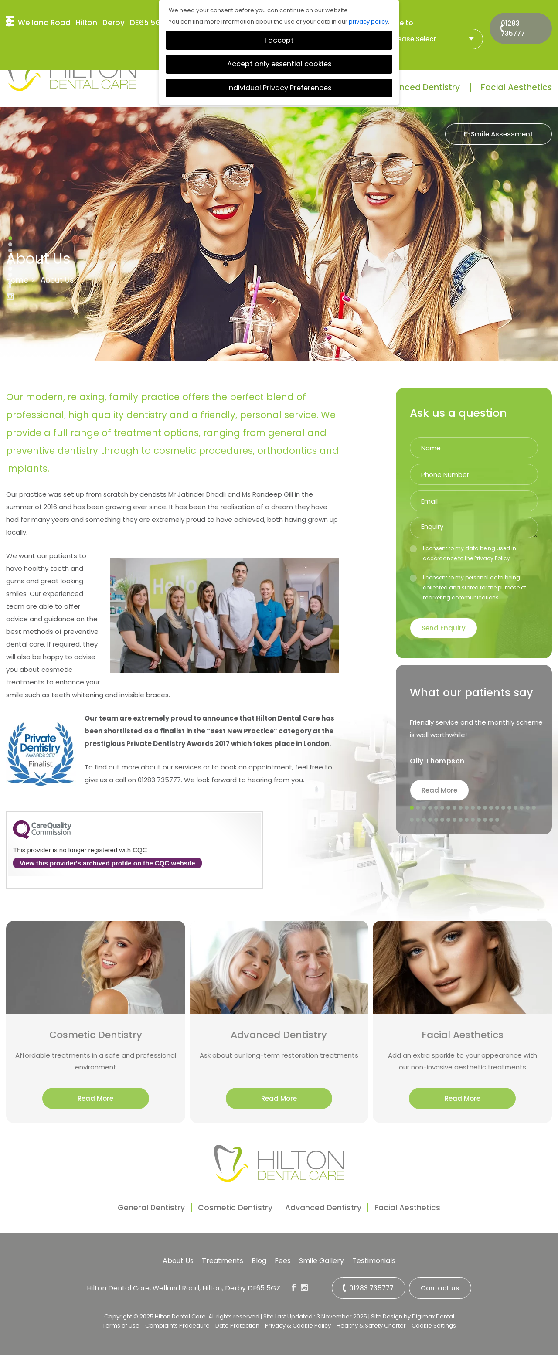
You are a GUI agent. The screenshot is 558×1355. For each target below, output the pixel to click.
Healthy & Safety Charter (371, 1324)
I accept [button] (279, 40)
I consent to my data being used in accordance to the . (463, 553)
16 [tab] (503, 808)
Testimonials (373, 1261)
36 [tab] (497, 820)
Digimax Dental (433, 1315)
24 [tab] (424, 820)
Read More (439, 790)
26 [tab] (436, 820)
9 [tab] (461, 808)
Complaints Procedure (177, 1324)
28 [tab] (448, 820)
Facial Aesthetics (516, 87)
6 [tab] (442, 808)
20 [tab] (528, 808)
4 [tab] (430, 808)
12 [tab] (479, 808)
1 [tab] (412, 808)
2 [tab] (418, 808)
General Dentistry (136, 1207)
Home (17, 280)
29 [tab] (455, 820)
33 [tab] (479, 820)
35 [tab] (491, 820)
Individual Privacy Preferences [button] (279, 88)
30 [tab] (461, 820)
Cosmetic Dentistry (230, 1207)
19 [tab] (522, 808)
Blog (259, 1261)
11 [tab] (473, 808)
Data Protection (237, 1324)
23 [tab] (418, 820)
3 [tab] (424, 808)
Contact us (441, 1288)
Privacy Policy (492, 558)
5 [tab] (436, 808)
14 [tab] (491, 808)
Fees (283, 1261)
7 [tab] (448, 808)
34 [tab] (485, 820)
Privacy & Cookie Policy (298, 1324)
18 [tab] (516, 808)
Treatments (222, 1261)
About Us (178, 1261)
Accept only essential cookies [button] (279, 64)
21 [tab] (534, 808)
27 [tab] (442, 820)
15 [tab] (497, 808)
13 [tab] (485, 808)
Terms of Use (121, 1324)
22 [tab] (412, 820)
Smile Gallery (321, 1261)
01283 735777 (518, 21)
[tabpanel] (477, 742)
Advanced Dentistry (419, 87)
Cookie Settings (434, 1324)
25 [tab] (430, 820)
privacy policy (368, 21)
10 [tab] (467, 808)
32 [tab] (473, 820)
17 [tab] (509, 808)
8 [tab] (455, 808)
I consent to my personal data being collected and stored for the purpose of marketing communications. (468, 587)
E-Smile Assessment (498, 134)
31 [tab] (467, 820)
